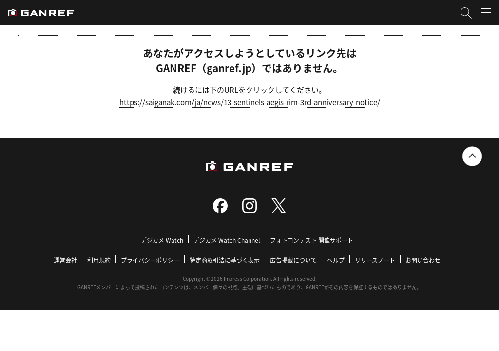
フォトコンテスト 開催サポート (311, 240)
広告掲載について (293, 260)
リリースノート (375, 260)
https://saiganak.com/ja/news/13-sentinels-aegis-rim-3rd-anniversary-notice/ (249, 102)
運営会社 (65, 260)
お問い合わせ (423, 260)
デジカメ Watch (162, 240)
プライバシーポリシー (150, 260)
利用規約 (99, 260)
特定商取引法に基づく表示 (225, 260)
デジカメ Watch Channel (226, 240)
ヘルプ (336, 260)
